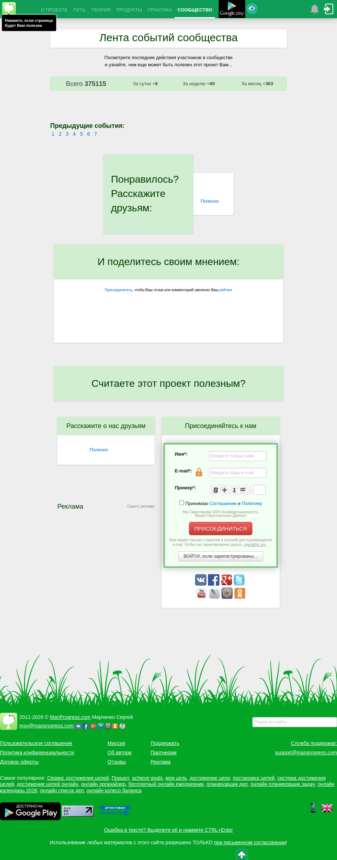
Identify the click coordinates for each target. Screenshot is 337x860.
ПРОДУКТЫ (129, 10)
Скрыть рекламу (141, 506)
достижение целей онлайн (47, 784)
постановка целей (253, 778)
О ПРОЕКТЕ (54, 10)
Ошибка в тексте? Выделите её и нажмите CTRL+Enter (168, 830)
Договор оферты (19, 762)
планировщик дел (227, 784)
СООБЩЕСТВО (194, 10)
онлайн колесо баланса (113, 790)
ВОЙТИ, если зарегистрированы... (221, 556)
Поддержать (165, 743)
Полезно (209, 201)
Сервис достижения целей (78, 778)
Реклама (161, 762)
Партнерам (163, 752)
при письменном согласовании (250, 842)
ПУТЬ (79, 10)
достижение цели (210, 778)
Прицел (120, 778)
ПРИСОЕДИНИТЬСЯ (220, 528)
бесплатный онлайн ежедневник (166, 784)
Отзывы (117, 762)
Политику (252, 503)
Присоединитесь (118, 290)
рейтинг (225, 290)
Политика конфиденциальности (37, 752)
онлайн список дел (62, 790)
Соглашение (223, 503)
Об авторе (120, 752)
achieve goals (147, 778)
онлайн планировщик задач (283, 784)
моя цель (176, 778)
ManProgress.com (70, 717)
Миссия (116, 743)
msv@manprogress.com (46, 726)
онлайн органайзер (103, 784)
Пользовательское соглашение (36, 743)
